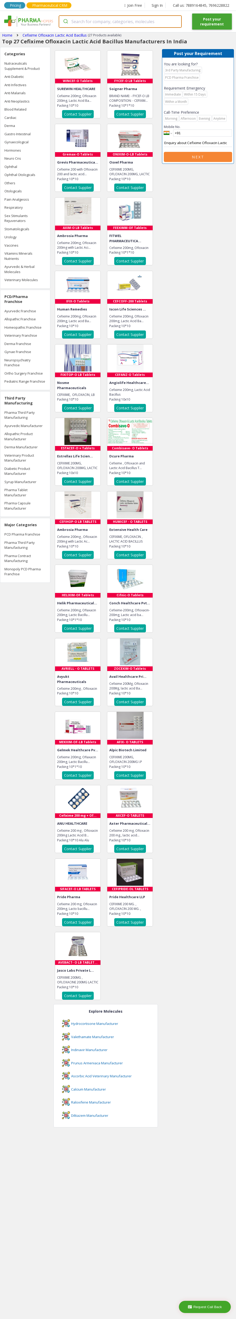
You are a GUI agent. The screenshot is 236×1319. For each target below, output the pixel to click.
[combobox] (120, 21)
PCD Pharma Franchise (22, 534)
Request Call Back (205, 1307)
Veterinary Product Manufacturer (19, 458)
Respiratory (13, 207)
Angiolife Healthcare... (129, 382)
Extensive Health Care (128, 529)
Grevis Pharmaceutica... (77, 162)
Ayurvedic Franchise (20, 311)
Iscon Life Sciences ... (127, 309)
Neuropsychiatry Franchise (17, 363)
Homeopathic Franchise (23, 327)
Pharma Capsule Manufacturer (17, 506)
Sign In (157, 5)
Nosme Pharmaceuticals (71, 385)
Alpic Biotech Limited (127, 750)
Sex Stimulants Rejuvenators (16, 218)
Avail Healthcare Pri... (127, 676)
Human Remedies (72, 309)
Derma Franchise (17, 343)
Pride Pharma (68, 897)
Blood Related (15, 109)
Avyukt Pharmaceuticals (71, 679)
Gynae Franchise (17, 351)
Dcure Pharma (121, 456)
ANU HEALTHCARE (72, 823)
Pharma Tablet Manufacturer (16, 492)
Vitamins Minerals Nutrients (18, 256)
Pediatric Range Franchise (24, 381)
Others (9, 183)
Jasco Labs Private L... (75, 970)
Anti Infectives (15, 85)
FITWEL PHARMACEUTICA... (125, 238)
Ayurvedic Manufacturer (23, 425)
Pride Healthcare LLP (127, 897)
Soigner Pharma (123, 88)
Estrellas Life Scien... (75, 456)
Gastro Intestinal (17, 134)
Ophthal (10, 166)
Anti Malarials (15, 93)
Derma (9, 125)
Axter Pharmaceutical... (129, 823)
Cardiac (10, 117)
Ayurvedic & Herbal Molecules (19, 269)
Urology (10, 237)
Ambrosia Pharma (72, 235)
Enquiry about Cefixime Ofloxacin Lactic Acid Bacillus (198, 143)
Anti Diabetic (14, 76)
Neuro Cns (12, 158)
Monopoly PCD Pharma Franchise (22, 572)
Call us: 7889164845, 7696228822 (201, 5)
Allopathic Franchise (20, 319)
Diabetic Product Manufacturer (17, 471)
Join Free (133, 5)
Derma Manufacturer (21, 447)
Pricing (15, 5)
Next (198, 156)
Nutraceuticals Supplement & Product (22, 66)
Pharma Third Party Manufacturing (19, 415)
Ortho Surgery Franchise (23, 373)
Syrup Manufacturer (20, 481)
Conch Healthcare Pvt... (129, 603)
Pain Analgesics (16, 199)
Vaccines (11, 245)
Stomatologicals (16, 229)
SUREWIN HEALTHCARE (76, 88)
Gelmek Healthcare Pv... (77, 750)
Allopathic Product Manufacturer (18, 436)
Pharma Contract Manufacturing (17, 558)
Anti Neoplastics (17, 101)
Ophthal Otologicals (19, 174)
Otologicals (13, 191)
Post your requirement (212, 21)
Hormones (12, 150)
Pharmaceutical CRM (49, 5)
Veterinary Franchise (20, 335)
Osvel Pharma (121, 162)
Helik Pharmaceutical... (77, 603)
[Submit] (65, 21)
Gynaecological (16, 142)
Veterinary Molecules (21, 280)
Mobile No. (172, 126)
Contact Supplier (78, 114)
